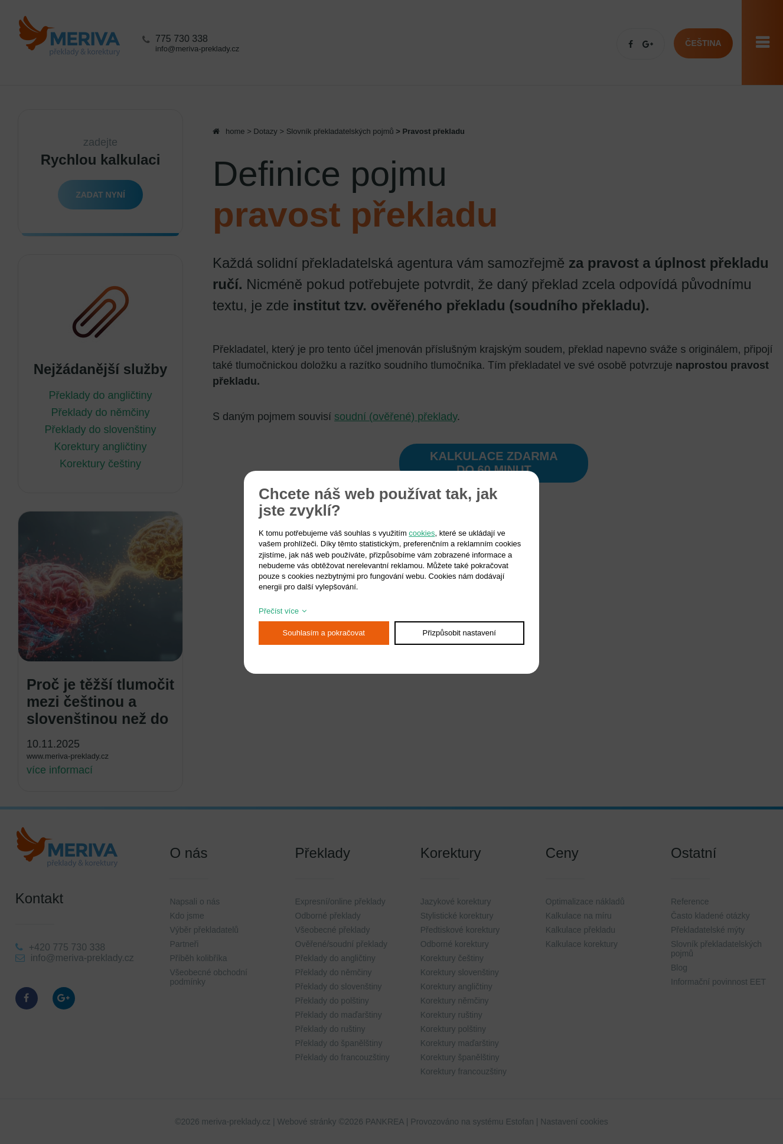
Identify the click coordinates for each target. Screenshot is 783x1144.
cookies (422, 533)
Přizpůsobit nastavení (459, 632)
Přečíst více (279, 611)
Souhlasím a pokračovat (324, 632)
